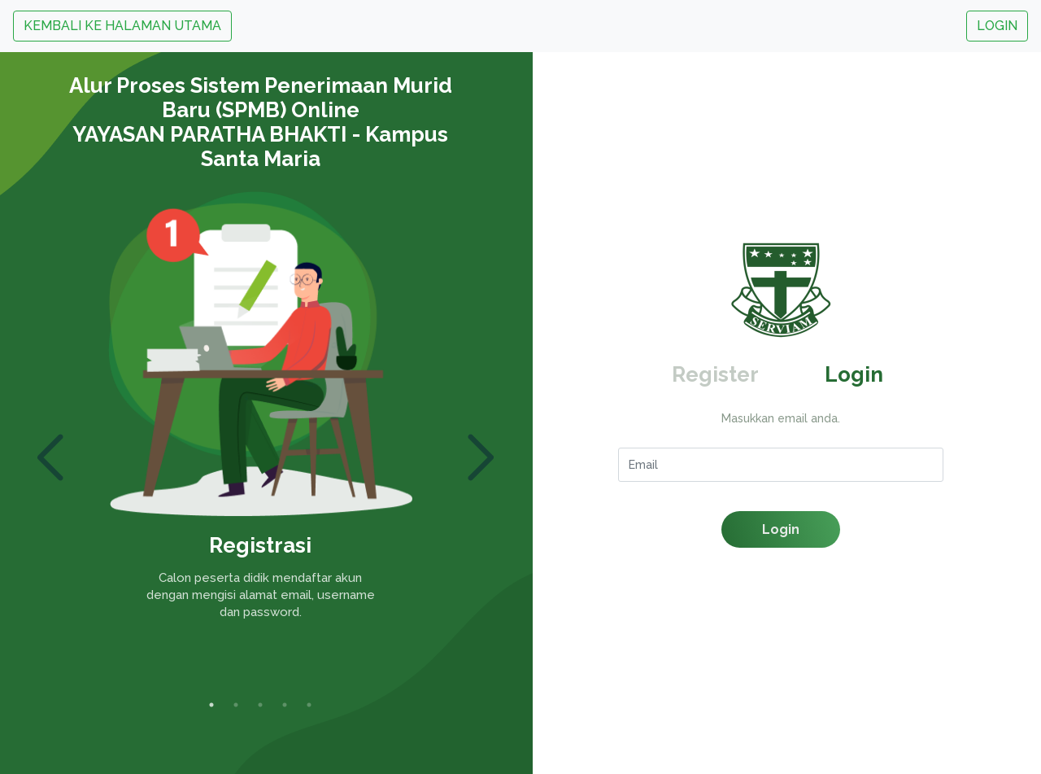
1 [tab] (211, 705)
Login (854, 374)
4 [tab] (285, 705)
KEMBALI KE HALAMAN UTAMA (122, 25)
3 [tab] (260, 705)
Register (715, 374)
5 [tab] (309, 705)
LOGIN (997, 25)
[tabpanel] (260, 416)
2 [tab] (236, 705)
